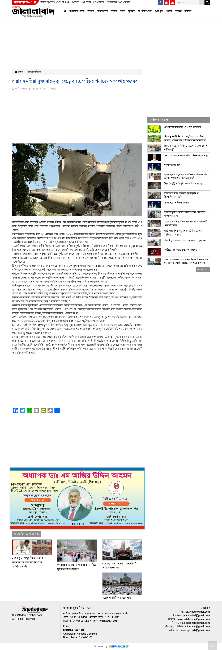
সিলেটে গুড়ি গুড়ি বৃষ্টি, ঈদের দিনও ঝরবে (183, 183)
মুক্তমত (131, 11)
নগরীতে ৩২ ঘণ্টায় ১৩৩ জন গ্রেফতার (181, 250)
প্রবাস (122, 11)
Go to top (212, 645)
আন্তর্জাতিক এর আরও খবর (26, 534)
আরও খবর (203, 269)
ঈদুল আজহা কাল (172, 165)
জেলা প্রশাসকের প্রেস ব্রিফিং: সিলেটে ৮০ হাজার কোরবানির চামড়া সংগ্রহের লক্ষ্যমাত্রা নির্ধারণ (186, 261)
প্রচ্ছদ (19, 72)
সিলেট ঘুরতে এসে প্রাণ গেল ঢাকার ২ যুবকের (185, 240)
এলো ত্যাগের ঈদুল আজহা (176, 202)
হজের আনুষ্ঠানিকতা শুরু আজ (117, 598)
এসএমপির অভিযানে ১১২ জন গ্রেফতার (182, 127)
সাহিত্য (178, 11)
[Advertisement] (104, 25)
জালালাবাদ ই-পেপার (25, 2)
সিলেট (114, 11)
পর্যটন (169, 11)
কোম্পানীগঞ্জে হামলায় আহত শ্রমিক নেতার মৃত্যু (186, 155)
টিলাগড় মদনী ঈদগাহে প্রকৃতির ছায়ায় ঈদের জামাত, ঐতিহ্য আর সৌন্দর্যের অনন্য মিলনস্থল (185, 138)
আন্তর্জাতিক (102, 11)
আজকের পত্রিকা (77, 11)
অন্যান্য (188, 11)
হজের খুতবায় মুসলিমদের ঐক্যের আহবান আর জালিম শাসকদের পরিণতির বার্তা (29, 562)
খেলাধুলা (159, 11)
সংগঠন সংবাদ (145, 11)
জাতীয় (91, 11)
